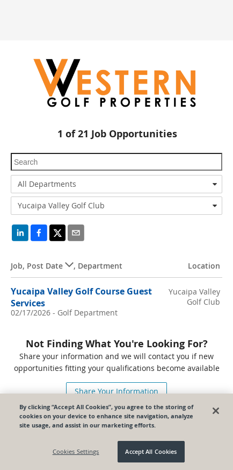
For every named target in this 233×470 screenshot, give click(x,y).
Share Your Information (116, 391)
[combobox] (116, 184)
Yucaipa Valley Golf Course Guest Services (81, 296)
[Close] (216, 411)
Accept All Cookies (151, 451)
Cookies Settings (76, 451)
